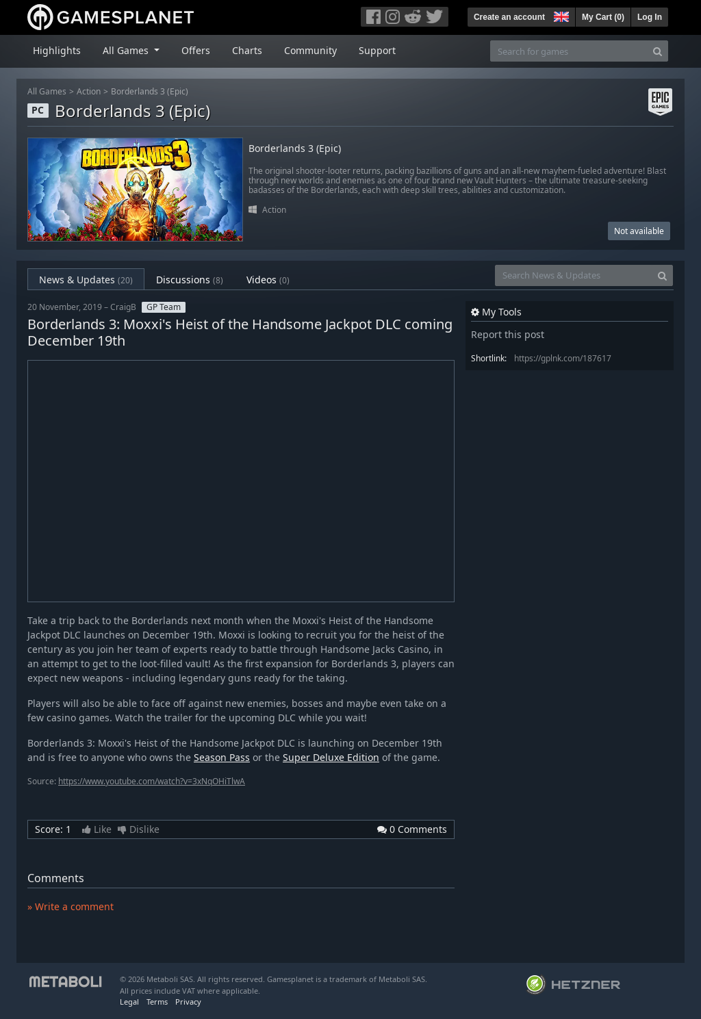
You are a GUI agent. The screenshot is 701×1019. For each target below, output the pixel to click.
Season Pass (222, 757)
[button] (560, 15)
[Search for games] (569, 51)
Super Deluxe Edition (331, 757)
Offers (195, 50)
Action (89, 91)
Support (377, 50)
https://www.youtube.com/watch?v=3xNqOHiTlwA (151, 781)
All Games (46, 91)
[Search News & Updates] (573, 275)
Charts (247, 50)
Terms (157, 1001)
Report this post (507, 334)
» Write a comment (70, 906)
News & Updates (86, 279)
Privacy (188, 1001)
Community (310, 50)
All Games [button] (127, 50)
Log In (649, 17)
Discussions (189, 279)
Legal (129, 1001)
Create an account (509, 17)
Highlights (57, 50)
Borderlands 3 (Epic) (149, 91)
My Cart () (603, 17)
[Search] (657, 51)
